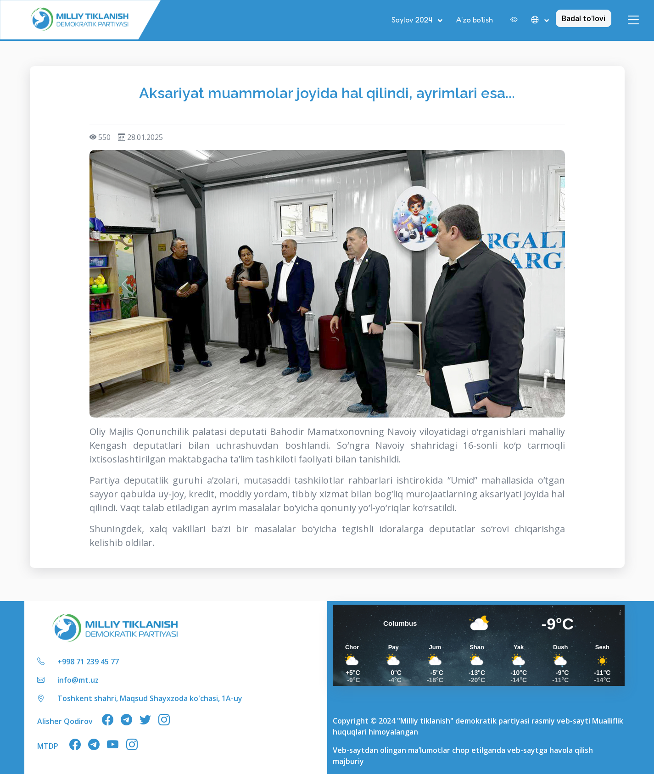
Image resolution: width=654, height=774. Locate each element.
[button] (540, 20)
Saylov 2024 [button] (412, 19)
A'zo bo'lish (474, 19)
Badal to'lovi (583, 18)
